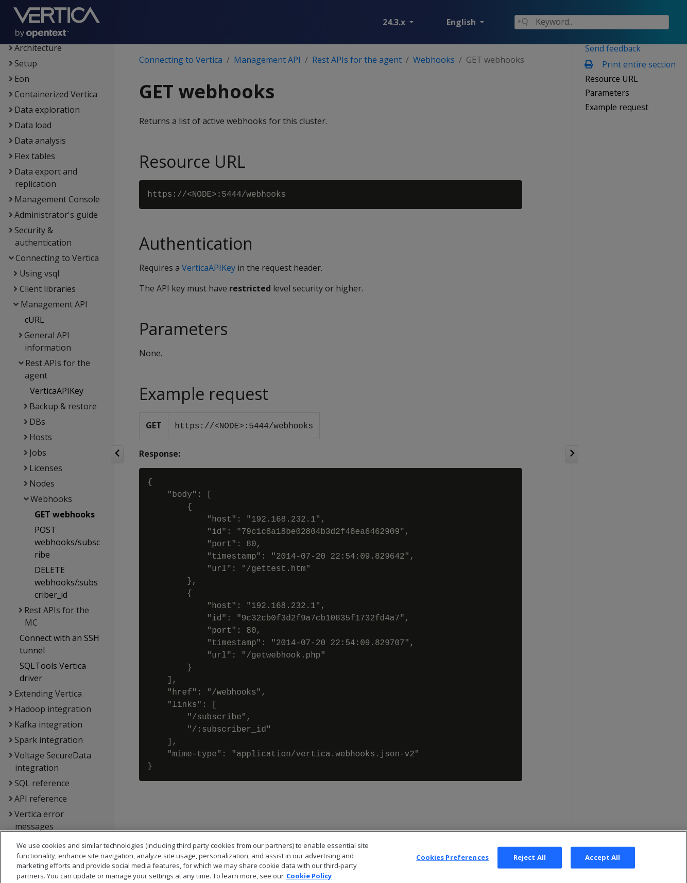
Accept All (602, 865)
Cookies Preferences (452, 865)
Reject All (529, 865)
